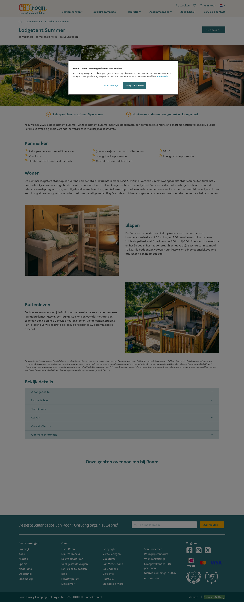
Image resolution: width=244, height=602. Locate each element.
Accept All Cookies (134, 85)
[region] (123, 77)
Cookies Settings (110, 85)
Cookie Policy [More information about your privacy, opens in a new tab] (163, 76)
